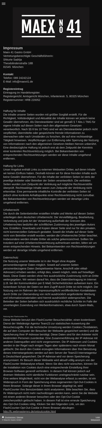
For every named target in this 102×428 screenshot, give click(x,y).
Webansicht (95, 420)
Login (98, 417)
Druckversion (9, 417)
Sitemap (20, 417)
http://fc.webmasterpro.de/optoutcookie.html (29, 411)
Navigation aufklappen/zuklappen (51, 4)
